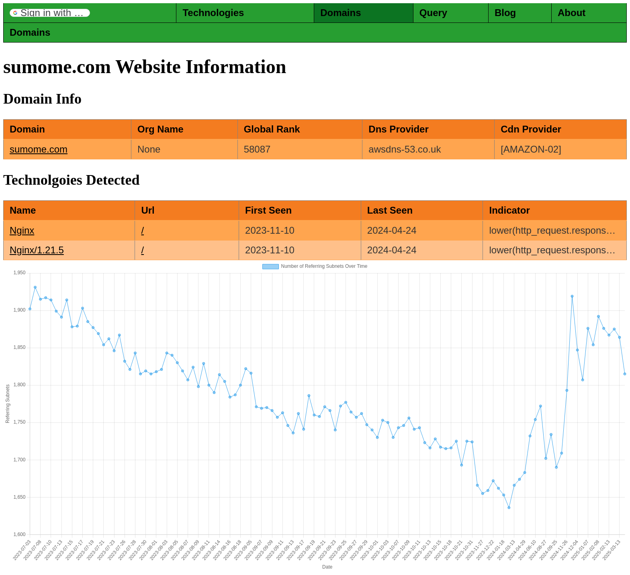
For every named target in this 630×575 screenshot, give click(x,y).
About (571, 12)
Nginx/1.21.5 (37, 250)
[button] (50, 13)
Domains (340, 12)
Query (433, 12)
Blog (505, 12)
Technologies (213, 12)
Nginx (22, 230)
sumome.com (39, 149)
